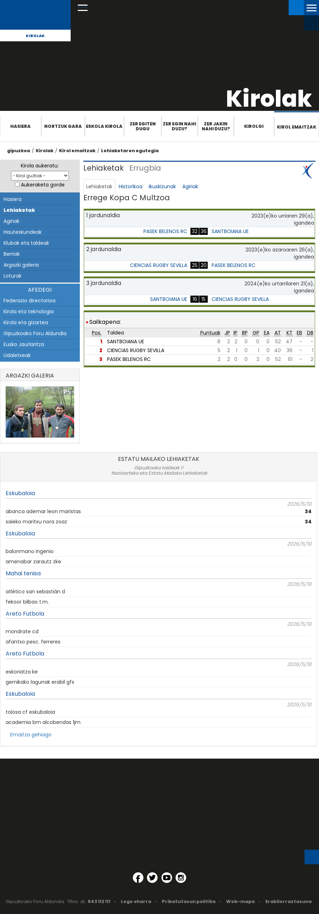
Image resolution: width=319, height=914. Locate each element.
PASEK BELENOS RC (165, 231)
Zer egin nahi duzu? (179, 126)
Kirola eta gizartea (26, 322)
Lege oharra (136, 901)
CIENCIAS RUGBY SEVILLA (158, 265)
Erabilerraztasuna (288, 901)
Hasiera (20, 126)
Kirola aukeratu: (40, 165)
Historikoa (130, 186)
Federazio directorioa (29, 300)
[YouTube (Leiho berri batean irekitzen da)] (166, 877)
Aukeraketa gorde (43, 184)
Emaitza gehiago (31, 734)
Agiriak (11, 221)
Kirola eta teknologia (29, 311)
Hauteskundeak (23, 232)
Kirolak (35, 35)
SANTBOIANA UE (230, 231)
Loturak (13, 275)
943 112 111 (99, 901)
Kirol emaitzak (296, 127)
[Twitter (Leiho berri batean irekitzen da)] (152, 877)
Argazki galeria (21, 264)
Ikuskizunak (162, 186)
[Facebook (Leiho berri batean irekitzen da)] (138, 877)
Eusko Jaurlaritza (24, 344)
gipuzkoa (18, 151)
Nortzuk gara (63, 126)
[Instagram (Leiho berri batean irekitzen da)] (181, 877)
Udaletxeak (17, 355)
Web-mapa (240, 901)
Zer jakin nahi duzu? (216, 126)
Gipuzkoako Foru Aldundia (35, 333)
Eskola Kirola (104, 126)
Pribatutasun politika (188, 901)
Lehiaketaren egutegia (130, 151)
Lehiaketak (19, 210)
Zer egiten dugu (143, 126)
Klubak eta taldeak (26, 243)
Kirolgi (254, 126)
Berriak (12, 253)
